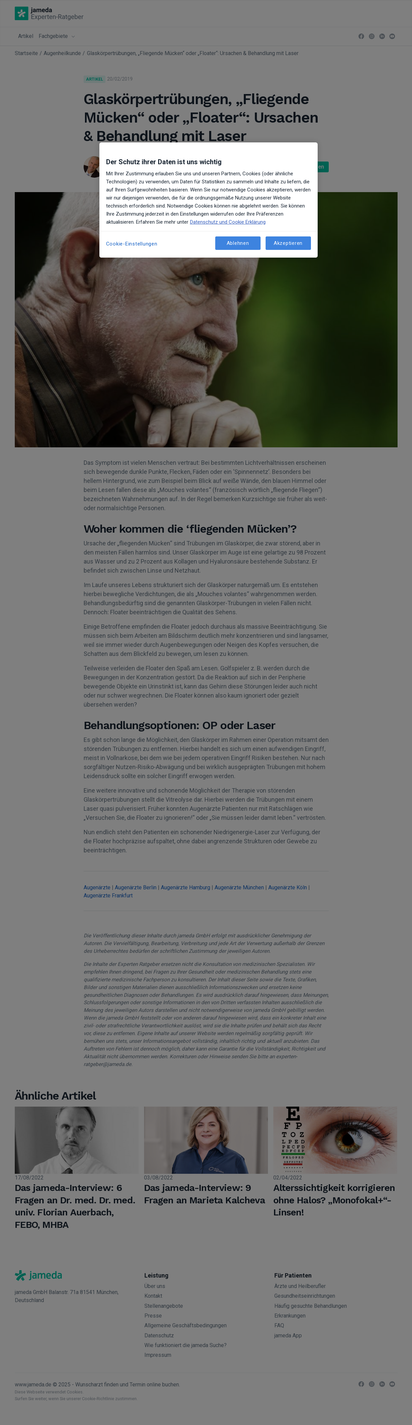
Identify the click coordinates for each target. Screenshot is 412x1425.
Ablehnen (238, 243)
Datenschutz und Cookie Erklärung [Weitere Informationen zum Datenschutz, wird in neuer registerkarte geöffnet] (228, 222)
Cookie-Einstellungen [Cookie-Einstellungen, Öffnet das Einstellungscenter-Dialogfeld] (131, 244)
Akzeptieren (288, 243)
